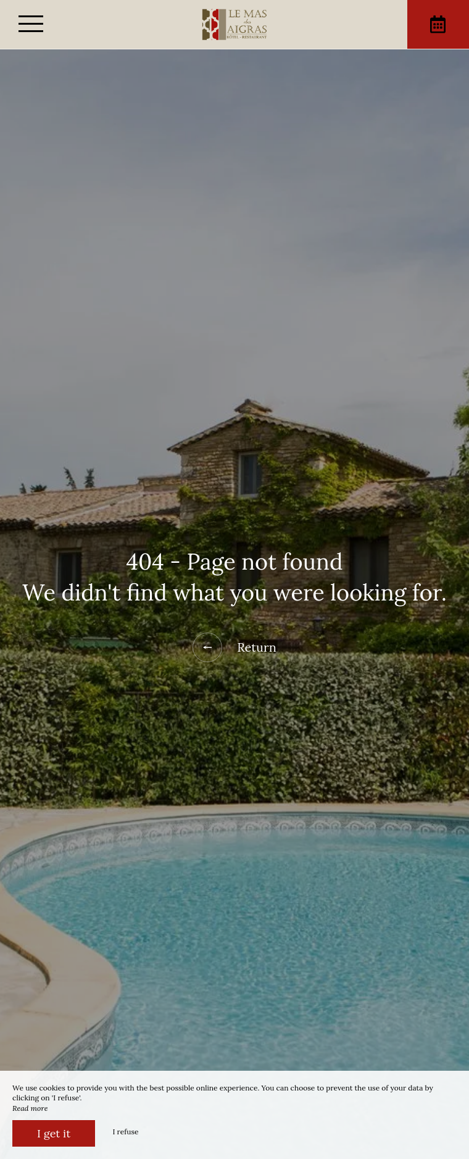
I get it (53, 1133)
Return (234, 647)
